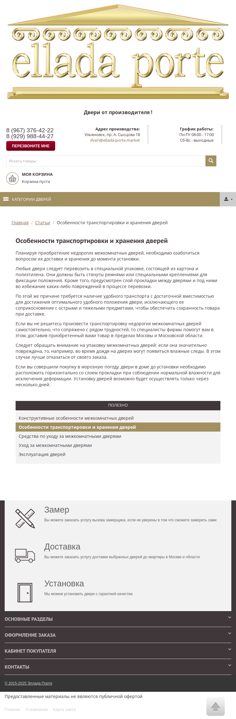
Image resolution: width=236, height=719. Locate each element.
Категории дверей (27, 199)
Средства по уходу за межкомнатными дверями (70, 436)
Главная (20, 222)
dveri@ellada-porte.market (115, 140)
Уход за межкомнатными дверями (55, 445)
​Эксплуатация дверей (42, 454)
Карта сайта (64, 709)
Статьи (42, 222)
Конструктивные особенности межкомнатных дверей (76, 418)
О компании (36, 709)
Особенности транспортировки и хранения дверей (77, 427)
